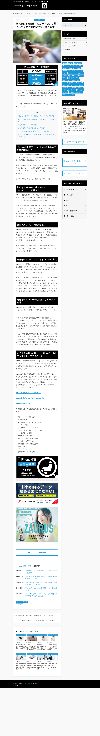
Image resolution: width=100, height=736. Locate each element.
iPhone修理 (66, 49)
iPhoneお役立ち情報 (24, 566)
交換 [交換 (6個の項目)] (69, 78)
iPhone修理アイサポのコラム (26, 6)
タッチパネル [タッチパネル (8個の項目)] (80, 73)
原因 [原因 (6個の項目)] (78, 80)
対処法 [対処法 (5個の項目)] (77, 82)
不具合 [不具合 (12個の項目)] (65, 78)
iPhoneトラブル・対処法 (70, 42)
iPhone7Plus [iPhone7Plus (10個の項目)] (79, 65)
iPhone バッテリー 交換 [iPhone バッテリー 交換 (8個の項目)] (69, 70)
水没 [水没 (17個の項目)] (72, 85)
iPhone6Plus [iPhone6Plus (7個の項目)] (77, 63)
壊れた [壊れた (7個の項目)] (72, 82)
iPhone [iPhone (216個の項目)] (65, 63)
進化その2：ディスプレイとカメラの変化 (31, 128)
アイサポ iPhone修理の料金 (74, 142)
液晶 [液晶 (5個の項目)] (76, 85)
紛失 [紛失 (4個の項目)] (68, 90)
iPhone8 (20, 604)
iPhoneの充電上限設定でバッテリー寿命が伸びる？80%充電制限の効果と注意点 (41, 595)
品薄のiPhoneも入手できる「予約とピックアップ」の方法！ (34, 615)
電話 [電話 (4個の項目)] (73, 95)
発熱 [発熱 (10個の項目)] (64, 90)
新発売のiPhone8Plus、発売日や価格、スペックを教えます (40, 620)
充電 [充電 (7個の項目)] (77, 78)
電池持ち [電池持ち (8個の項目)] (71, 92)
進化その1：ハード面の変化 (27, 125)
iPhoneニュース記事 (69, 46)
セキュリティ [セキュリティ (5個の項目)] (71, 73)
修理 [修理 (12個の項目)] (73, 78)
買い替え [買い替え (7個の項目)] (65, 92)
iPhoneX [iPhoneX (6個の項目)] (78, 68)
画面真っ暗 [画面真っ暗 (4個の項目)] (81, 87)
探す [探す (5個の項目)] (82, 82)
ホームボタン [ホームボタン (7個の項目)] (80, 75)
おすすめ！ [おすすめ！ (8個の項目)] (80, 70)
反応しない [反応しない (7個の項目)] (66, 82)
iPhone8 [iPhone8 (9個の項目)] (65, 68)
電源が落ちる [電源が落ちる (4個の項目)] (79, 92)
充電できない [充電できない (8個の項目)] (66, 80)
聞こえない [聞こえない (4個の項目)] (80, 90)
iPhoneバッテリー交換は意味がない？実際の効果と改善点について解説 (41, 577)
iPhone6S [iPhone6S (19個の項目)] (65, 65)
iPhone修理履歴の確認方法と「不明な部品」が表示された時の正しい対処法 (41, 583)
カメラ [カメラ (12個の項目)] (65, 73)
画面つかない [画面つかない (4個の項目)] (66, 87)
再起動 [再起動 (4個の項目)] (73, 80)
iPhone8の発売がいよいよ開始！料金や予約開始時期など (37, 116)
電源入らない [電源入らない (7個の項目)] (66, 95)
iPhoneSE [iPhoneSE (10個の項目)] (71, 68)
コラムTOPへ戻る (38, 552)
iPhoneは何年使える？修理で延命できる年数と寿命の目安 (41, 589)
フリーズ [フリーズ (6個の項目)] (72, 75)
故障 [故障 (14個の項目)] (64, 85)
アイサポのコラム (27, 683)
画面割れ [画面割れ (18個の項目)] (74, 87)
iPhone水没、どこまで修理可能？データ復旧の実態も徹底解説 (41, 572)
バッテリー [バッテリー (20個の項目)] (66, 75)
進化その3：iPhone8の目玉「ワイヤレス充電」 (33, 131)
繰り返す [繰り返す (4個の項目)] (73, 90)
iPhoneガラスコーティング (74, 173)
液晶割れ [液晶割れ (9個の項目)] (81, 85)
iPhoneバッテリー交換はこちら (75, 161)
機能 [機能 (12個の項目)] (68, 85)
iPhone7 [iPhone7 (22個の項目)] (72, 65)
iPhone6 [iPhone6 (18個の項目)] (70, 63)
